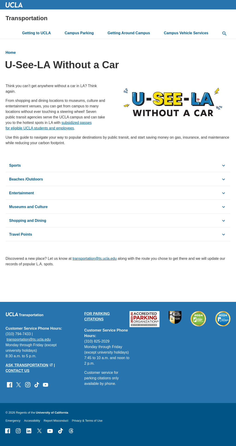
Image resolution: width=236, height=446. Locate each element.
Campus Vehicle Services (186, 33)
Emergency (13, 420)
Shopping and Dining (27, 221)
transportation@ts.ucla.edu (95, 258)
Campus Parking (79, 33)
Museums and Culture (28, 207)
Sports (15, 165)
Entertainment (21, 193)
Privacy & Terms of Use (87, 420)
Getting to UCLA (36, 33)
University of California (52, 412)
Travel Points (20, 234)
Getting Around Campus (129, 33)
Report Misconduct (56, 420)
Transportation (26, 18)
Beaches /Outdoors (26, 179)
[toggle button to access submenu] (54, 33)
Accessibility (32, 420)
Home (11, 52)
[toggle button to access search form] (224, 34)
